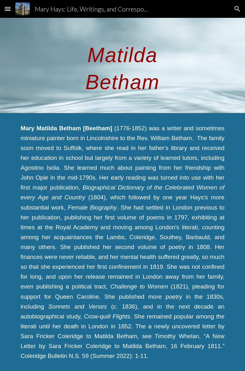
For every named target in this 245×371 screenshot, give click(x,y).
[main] (122, 65)
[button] (7, 9)
